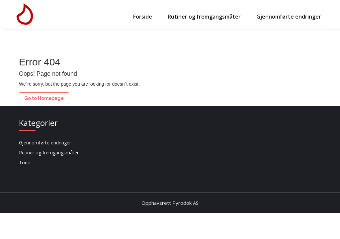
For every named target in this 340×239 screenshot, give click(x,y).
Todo (25, 162)
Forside (142, 16)
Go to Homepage (44, 98)
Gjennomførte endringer (288, 16)
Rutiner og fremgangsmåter (204, 16)
